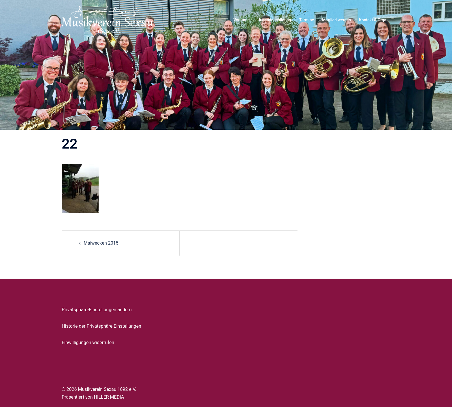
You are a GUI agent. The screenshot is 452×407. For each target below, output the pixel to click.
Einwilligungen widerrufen (88, 342)
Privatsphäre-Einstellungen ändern (97, 309)
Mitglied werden (336, 20)
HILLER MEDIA (109, 397)
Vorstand (241, 20)
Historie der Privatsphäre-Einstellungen (101, 326)
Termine (306, 20)
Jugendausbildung (274, 20)
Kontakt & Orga (372, 20)
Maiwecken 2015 (101, 243)
